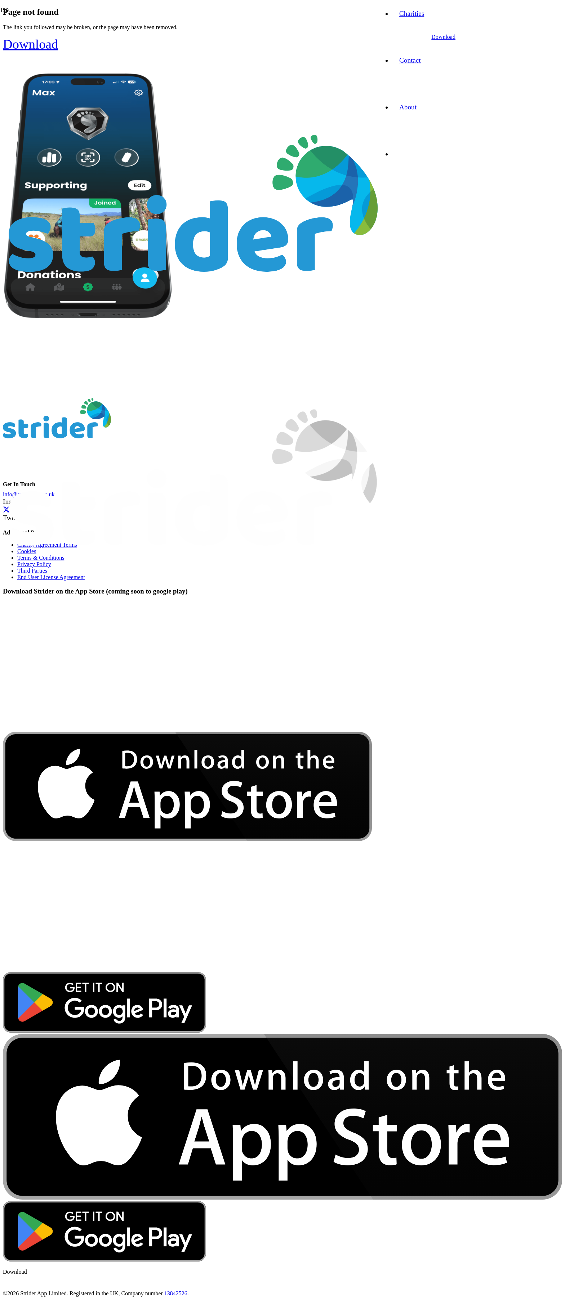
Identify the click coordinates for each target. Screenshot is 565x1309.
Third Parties (32, 571)
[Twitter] (6, 509)
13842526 (175, 1293)
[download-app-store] (187, 969)
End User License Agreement (51, 577)
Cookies (26, 551)
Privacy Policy (34, 564)
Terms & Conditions (40, 558)
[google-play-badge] (104, 1031)
